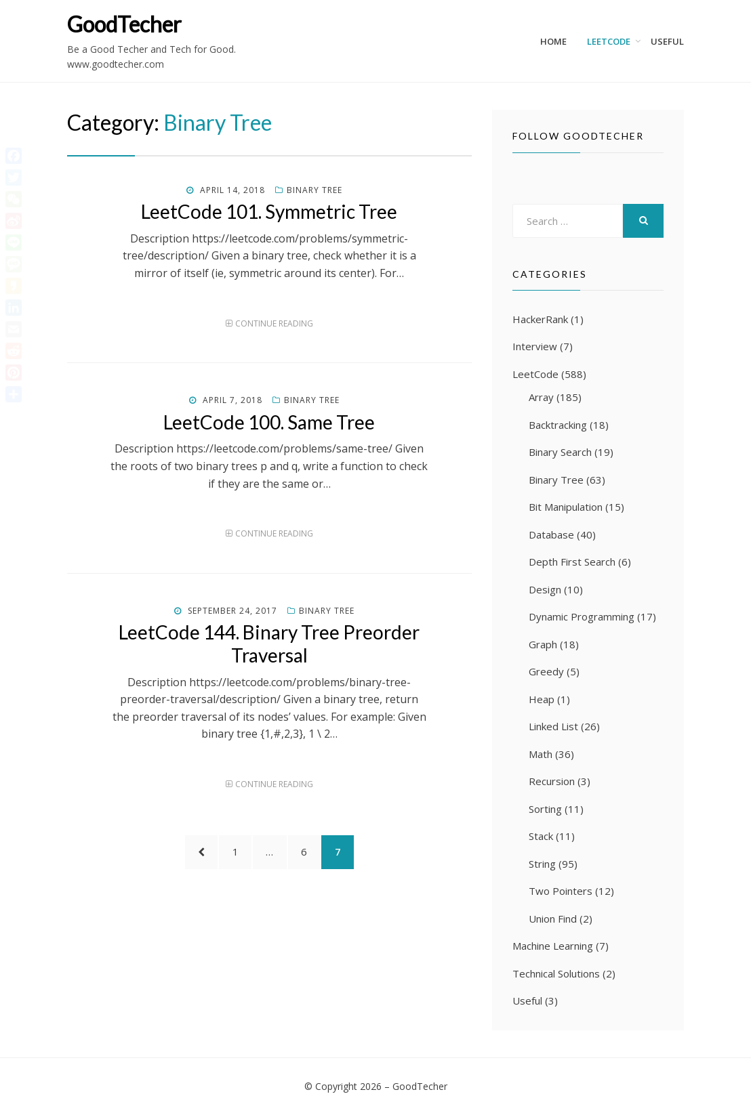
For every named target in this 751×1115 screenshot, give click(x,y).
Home (553, 41)
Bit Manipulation (566, 506)
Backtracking (558, 425)
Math (540, 754)
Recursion (552, 781)
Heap (541, 699)
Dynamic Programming (581, 616)
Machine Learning (552, 945)
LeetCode (608, 41)
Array (541, 397)
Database (551, 534)
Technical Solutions (556, 973)
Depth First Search (572, 561)
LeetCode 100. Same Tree (269, 422)
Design (545, 589)
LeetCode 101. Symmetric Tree (269, 211)
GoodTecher (124, 24)
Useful (667, 41)
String (542, 863)
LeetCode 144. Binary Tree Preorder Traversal (269, 643)
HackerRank (540, 319)
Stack (541, 836)
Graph (543, 644)
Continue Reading (274, 323)
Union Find (553, 918)
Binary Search (560, 452)
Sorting (545, 809)
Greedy (546, 671)
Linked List (553, 726)
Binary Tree (314, 190)
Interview (534, 346)
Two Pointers (560, 891)
